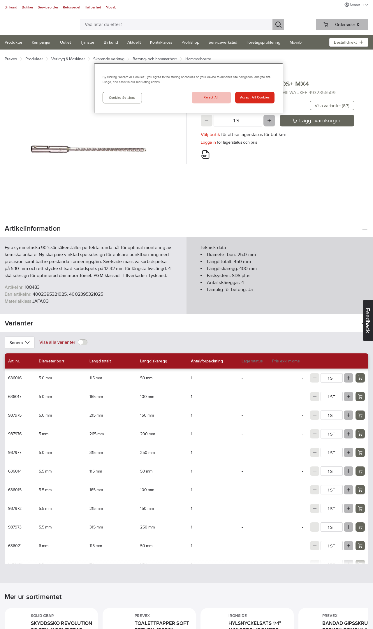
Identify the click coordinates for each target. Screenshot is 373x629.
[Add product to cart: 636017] (360, 396)
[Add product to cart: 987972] (360, 508)
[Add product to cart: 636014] (360, 471)
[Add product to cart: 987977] (360, 452)
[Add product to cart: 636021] (360, 545)
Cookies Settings (122, 97)
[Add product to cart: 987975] (360, 415)
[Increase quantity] (269, 120)
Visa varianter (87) (332, 105)
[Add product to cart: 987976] (360, 433)
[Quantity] (238, 120)
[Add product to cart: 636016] (360, 378)
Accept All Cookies (255, 97)
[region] (188, 88)
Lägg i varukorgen (317, 121)
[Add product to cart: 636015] (360, 489)
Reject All (211, 97)
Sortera (20, 342)
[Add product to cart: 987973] (360, 527)
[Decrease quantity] (206, 120)
